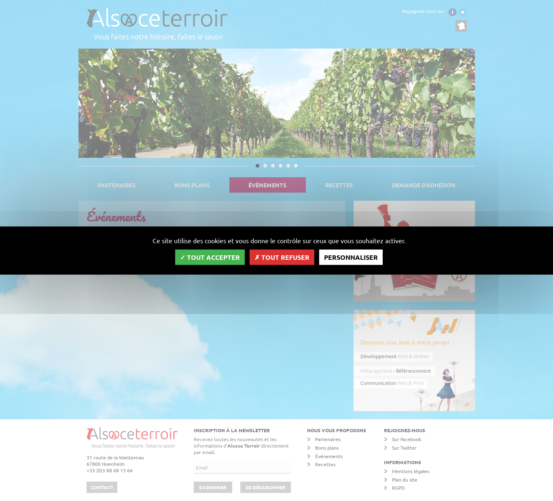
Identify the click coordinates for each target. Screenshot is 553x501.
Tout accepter (210, 257)
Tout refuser (281, 257)
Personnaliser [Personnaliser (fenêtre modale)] (351, 257)
